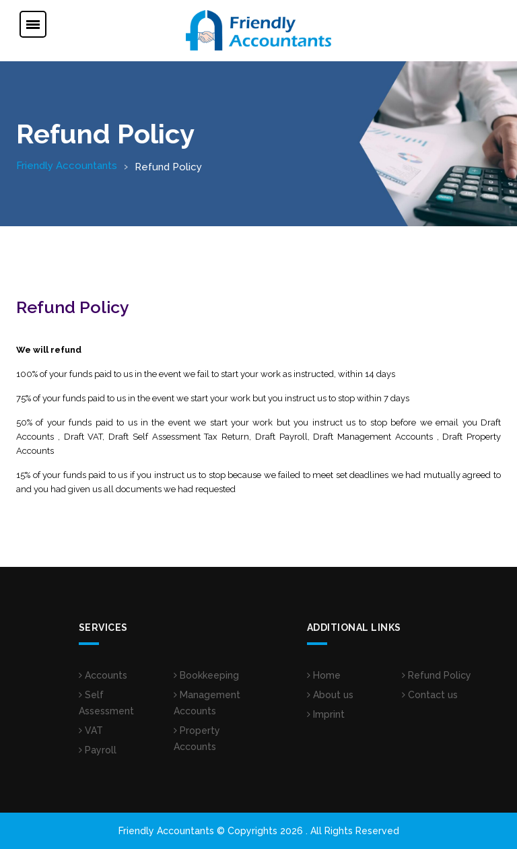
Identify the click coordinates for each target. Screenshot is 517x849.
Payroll (97, 750)
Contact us (430, 694)
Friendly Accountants (66, 166)
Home (324, 675)
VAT (91, 730)
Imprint (326, 714)
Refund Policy (436, 675)
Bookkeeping (206, 675)
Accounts (103, 675)
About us (330, 694)
